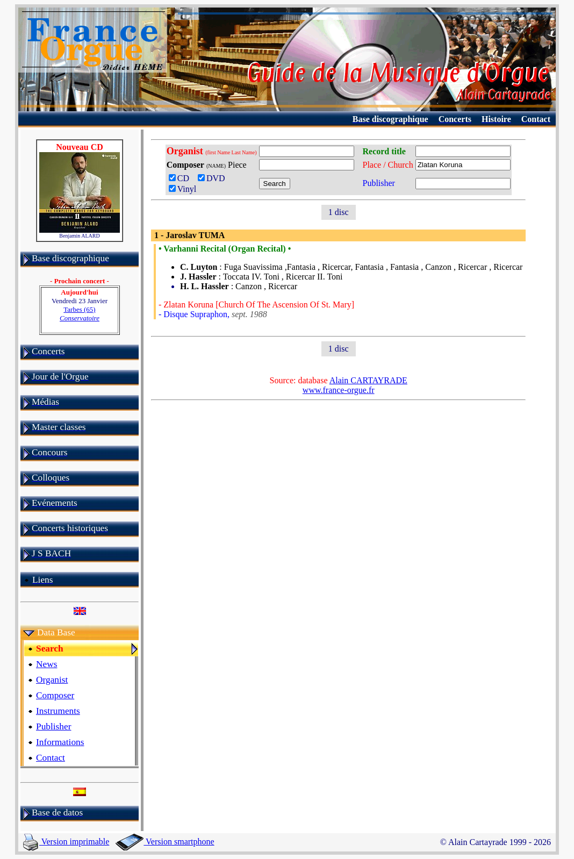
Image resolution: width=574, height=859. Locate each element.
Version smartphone (165, 841)
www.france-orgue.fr (339, 390)
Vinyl (182, 189)
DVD (213, 178)
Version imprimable (66, 841)
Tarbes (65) (79, 313)
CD (181, 178)
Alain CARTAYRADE (368, 380)
